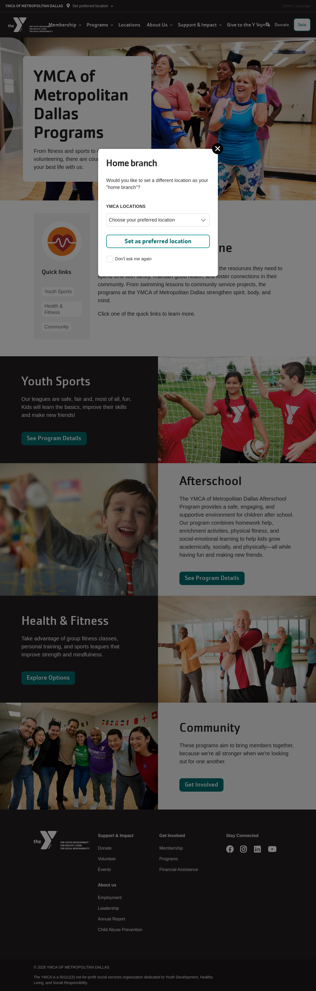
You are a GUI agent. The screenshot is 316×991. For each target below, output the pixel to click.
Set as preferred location (158, 241)
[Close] (218, 148)
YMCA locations (126, 206)
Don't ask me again (129, 259)
